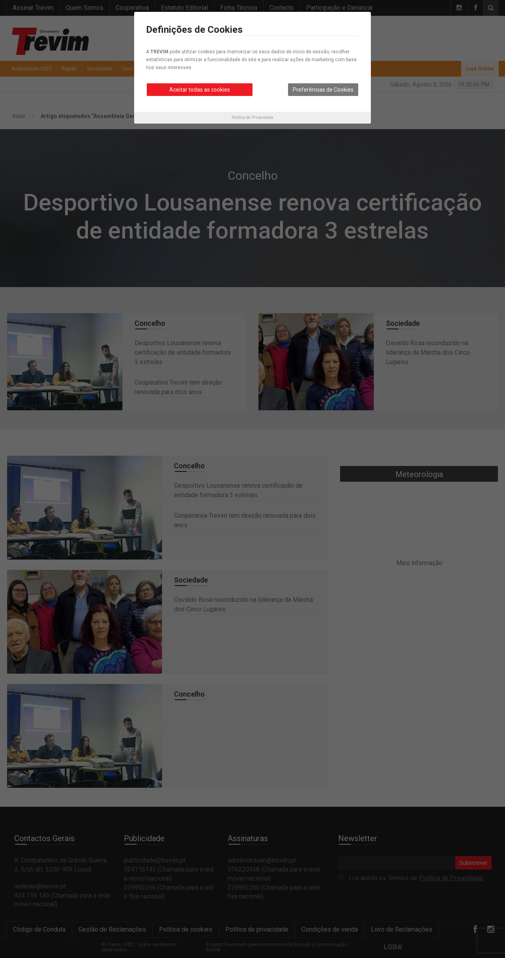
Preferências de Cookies (323, 89)
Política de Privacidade (252, 117)
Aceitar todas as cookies (199, 89)
